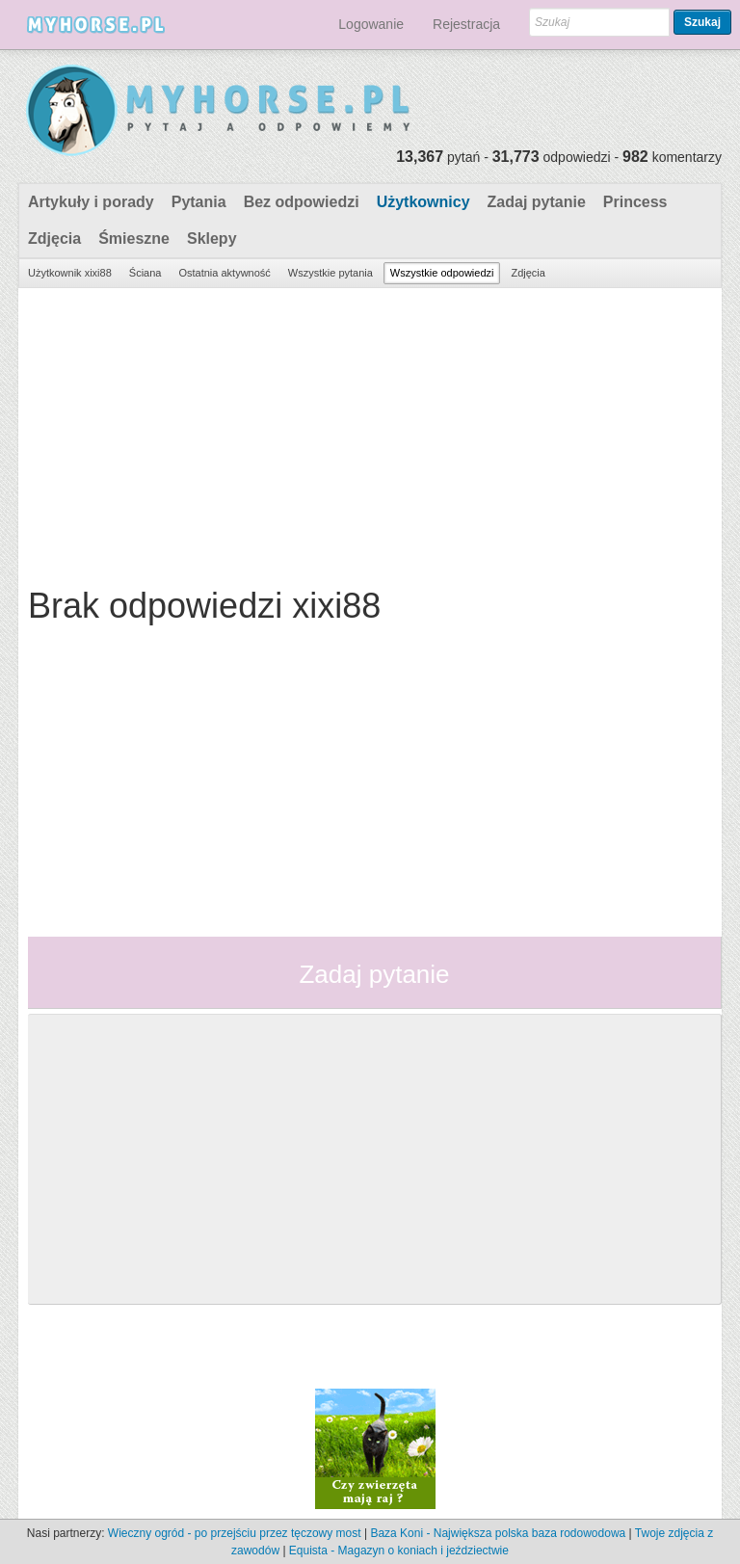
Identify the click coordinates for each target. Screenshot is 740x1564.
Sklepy (212, 238)
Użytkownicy (423, 202)
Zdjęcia (54, 238)
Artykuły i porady (91, 202)
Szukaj (702, 22)
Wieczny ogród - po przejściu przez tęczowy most (234, 1533)
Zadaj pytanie (537, 202)
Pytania (199, 202)
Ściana (145, 272)
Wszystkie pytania (330, 272)
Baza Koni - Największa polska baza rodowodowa (497, 1533)
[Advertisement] (367, 433)
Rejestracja (466, 24)
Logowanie (371, 24)
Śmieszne (134, 238)
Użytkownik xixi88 (70, 272)
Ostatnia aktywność (224, 272)
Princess (635, 202)
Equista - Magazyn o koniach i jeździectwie (399, 1550)
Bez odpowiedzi (301, 202)
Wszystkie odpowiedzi (442, 272)
